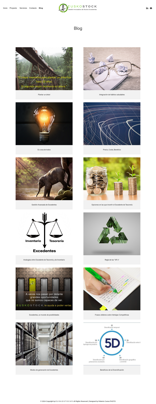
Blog (41, 8)
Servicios (23, 8)
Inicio (5, 8)
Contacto (33, 8)
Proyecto (13, 8)
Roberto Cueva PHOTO (107, 401)
